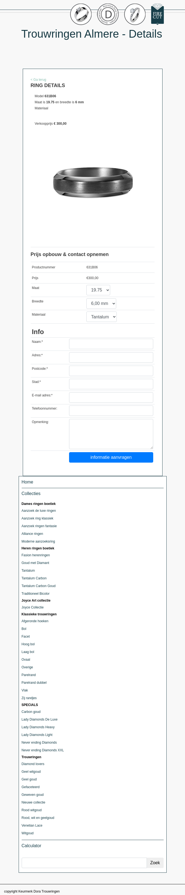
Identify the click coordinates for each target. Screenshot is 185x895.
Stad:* (36, 382)
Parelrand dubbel (34, 683)
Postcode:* (40, 369)
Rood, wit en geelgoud (38, 818)
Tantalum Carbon (34, 578)
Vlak (25, 690)
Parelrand (29, 675)
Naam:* (37, 342)
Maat (35, 288)
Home (27, 482)
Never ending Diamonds (39, 742)
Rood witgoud (32, 810)
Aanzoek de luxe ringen (39, 511)
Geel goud (29, 779)
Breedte (37, 301)
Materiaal (38, 314)
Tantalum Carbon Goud (39, 586)
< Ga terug (38, 80)
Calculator (31, 845)
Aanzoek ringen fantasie (39, 526)
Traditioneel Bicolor (36, 594)
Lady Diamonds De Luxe (40, 719)
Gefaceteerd (31, 787)
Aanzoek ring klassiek (37, 518)
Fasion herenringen (36, 555)
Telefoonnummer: (44, 408)
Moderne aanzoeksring (38, 541)
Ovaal (26, 659)
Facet (26, 636)
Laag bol (28, 652)
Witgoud (28, 833)
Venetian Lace (32, 825)
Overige (27, 667)
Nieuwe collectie (33, 802)
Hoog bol (28, 644)
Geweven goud (33, 795)
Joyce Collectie (33, 607)
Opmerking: (40, 422)
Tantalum (28, 570)
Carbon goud (31, 712)
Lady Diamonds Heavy (38, 727)
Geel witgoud (31, 772)
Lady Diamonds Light (37, 735)
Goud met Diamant (35, 563)
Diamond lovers (33, 764)
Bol (24, 629)
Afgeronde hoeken (35, 621)
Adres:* (37, 355)
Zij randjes (29, 698)
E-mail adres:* (42, 395)
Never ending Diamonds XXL (43, 750)
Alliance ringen (32, 534)
